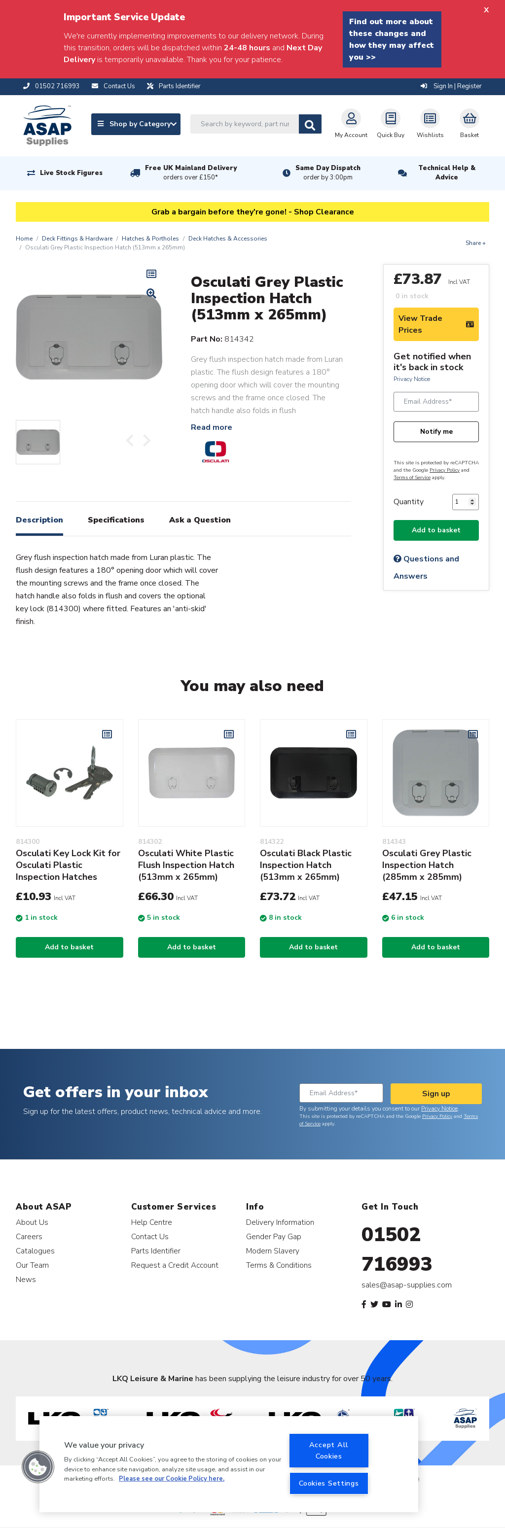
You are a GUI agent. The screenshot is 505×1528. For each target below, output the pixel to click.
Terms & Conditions (279, 1265)
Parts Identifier (155, 1251)
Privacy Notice (412, 379)
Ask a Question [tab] (200, 520)
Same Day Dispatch (328, 173)
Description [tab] (39, 520)
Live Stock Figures (71, 173)
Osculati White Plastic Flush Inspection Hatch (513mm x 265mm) (186, 865)
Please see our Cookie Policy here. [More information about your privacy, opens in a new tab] (171, 1478)
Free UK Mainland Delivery (191, 173)
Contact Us (150, 1236)
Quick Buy (390, 123)
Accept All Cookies (329, 1450)
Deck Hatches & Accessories (227, 239)
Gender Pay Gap (273, 1236)
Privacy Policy (445, 470)
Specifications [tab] (116, 520)
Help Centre (151, 1222)
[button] (38, 1467)
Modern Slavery (272, 1251)
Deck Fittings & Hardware (77, 239)
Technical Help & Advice (446, 173)
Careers (29, 1236)
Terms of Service (412, 477)
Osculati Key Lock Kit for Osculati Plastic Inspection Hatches (68, 865)
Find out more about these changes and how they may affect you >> (391, 39)
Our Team (32, 1265)
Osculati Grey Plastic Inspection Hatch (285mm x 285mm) (426, 865)
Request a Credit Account (174, 1265)
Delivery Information (280, 1222)
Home (24, 239)
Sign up (436, 1093)
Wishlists (430, 123)
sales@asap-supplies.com (406, 1285)
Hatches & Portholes (150, 239)
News (26, 1279)
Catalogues (35, 1251)
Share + (476, 243)
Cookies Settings (329, 1483)
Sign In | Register (451, 86)
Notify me (436, 431)
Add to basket (436, 530)
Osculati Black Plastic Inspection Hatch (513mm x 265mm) (306, 865)
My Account (351, 123)
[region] (228, 1464)
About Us (32, 1222)
